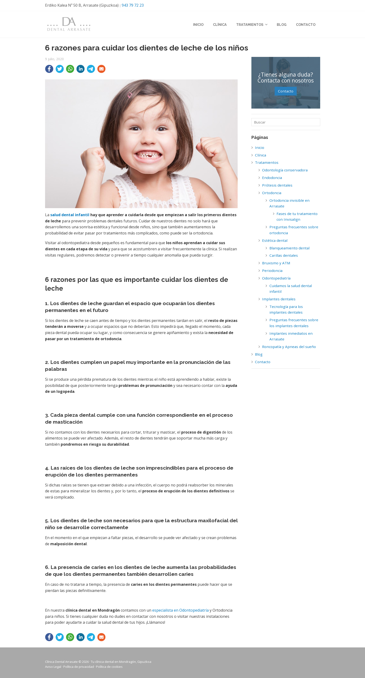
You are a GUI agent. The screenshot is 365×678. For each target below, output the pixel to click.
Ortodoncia (271, 192)
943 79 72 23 (133, 5)
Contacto (305, 25)
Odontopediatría (276, 278)
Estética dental (274, 240)
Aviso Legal (53, 666)
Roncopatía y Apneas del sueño (289, 346)
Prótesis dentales (277, 185)
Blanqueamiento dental (289, 248)
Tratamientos (251, 25)
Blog (281, 25)
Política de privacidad (78, 666)
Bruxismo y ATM (276, 263)
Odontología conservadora (285, 170)
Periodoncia (272, 270)
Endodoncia (272, 177)
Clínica (220, 25)
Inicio (198, 25)
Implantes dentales (279, 299)
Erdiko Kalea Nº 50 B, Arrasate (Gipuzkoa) (82, 5)
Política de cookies (109, 666)
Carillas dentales (283, 255)
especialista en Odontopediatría (180, 610)
